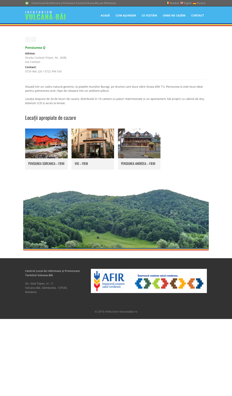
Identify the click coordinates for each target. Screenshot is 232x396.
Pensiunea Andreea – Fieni (138, 225)
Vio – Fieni (81, 225)
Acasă (105, 15)
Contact (197, 15)
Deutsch (201, 3)
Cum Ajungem (126, 15)
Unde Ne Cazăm (174, 15)
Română (174, 3)
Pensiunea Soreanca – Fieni (46, 225)
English (188, 3)
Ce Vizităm (149, 15)
